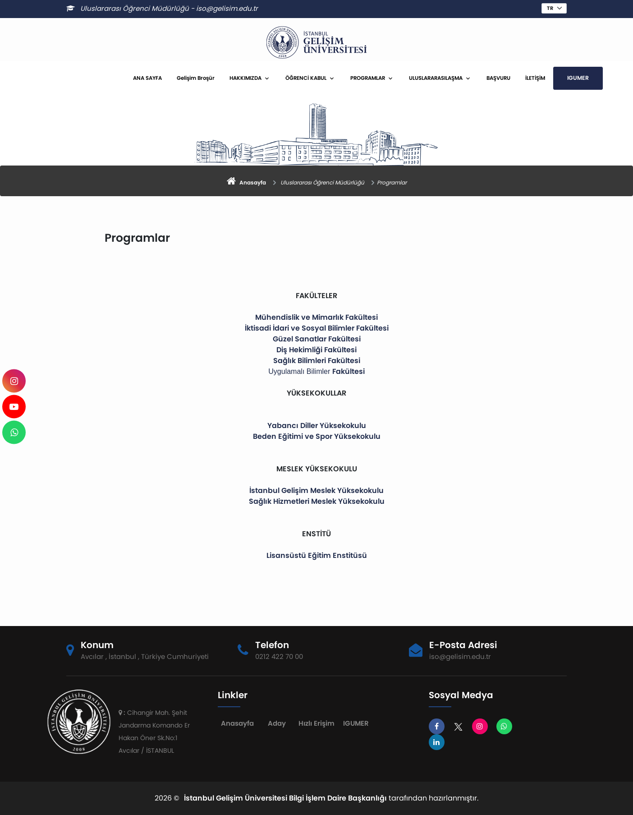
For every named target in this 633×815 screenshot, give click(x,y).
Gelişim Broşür (196, 78)
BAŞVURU (498, 78)
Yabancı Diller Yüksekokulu (316, 425)
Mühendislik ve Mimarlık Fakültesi (316, 317)
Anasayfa (237, 723)
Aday (277, 723)
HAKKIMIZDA (245, 78)
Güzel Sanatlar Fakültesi (317, 339)
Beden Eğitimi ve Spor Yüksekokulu (317, 436)
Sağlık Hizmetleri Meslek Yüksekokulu (317, 501)
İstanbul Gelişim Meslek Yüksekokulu (316, 490)
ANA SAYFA (147, 78)
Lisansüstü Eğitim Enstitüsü (316, 555)
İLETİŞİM (535, 78)
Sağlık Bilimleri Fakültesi (316, 360)
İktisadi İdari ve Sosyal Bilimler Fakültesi (317, 328)
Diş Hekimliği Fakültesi (316, 350)
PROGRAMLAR (367, 78)
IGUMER (578, 78)
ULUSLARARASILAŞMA (436, 78)
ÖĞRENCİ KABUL (305, 78)
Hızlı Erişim (316, 723)
